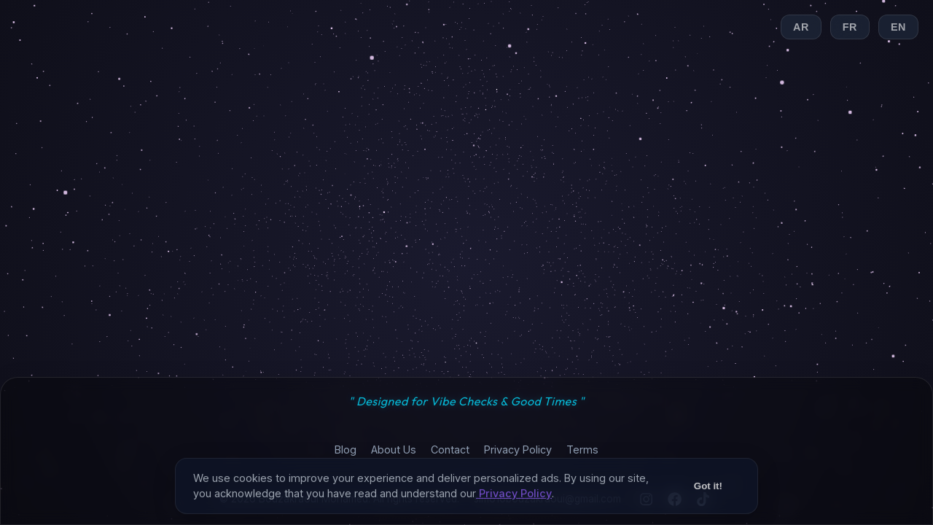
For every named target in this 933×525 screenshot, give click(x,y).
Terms (582, 449)
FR (850, 27)
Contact (450, 449)
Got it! (708, 495)
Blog (345, 449)
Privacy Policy (518, 449)
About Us (393, 449)
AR (801, 27)
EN (898, 27)
